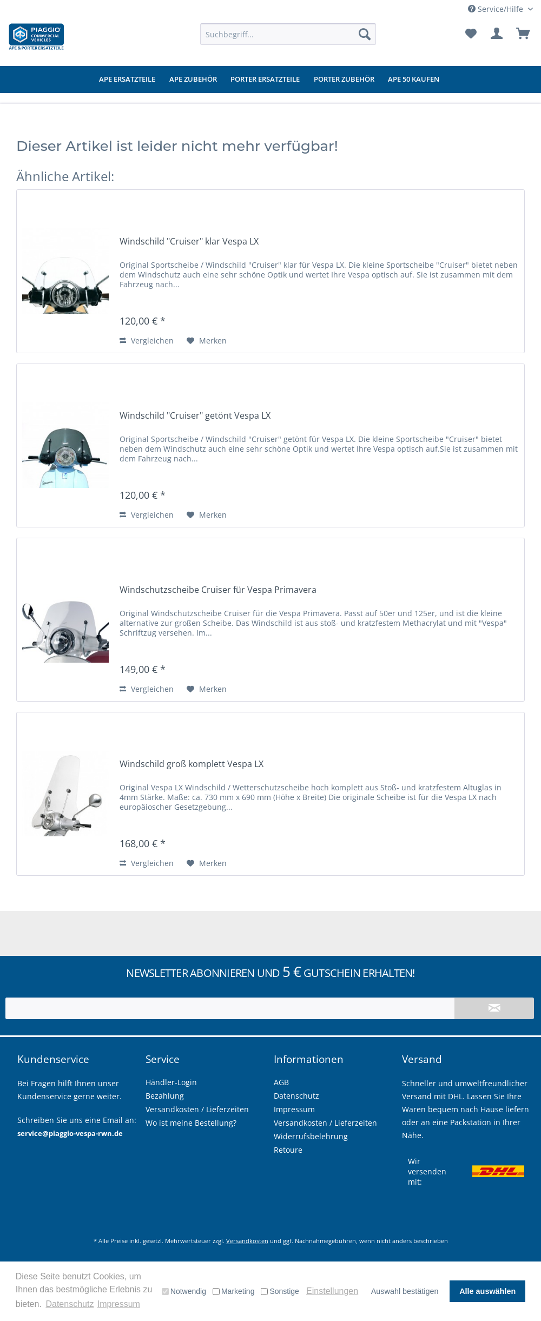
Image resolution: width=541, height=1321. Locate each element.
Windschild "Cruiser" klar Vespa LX (189, 241)
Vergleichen (147, 340)
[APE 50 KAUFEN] (413, 79)
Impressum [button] (118, 1304)
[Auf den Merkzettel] (207, 340)
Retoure (288, 1150)
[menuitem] (288, 34)
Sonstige (280, 1291)
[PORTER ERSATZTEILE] (265, 79)
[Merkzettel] (470, 34)
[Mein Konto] (497, 34)
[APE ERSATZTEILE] (127, 79)
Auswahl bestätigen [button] (405, 1291)
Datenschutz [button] (69, 1304)
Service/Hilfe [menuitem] (496, 9)
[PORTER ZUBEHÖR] (344, 79)
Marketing (233, 1291)
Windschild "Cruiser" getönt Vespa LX (195, 415)
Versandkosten (247, 1241)
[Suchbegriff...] (288, 34)
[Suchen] (364, 34)
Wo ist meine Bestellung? (191, 1123)
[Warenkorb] (524, 34)
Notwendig (184, 1291)
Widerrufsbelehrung (311, 1136)
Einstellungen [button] (332, 1291)
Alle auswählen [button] (487, 1291)
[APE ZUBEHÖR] (193, 79)
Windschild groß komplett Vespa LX (191, 764)
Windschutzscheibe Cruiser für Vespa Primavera (218, 590)
